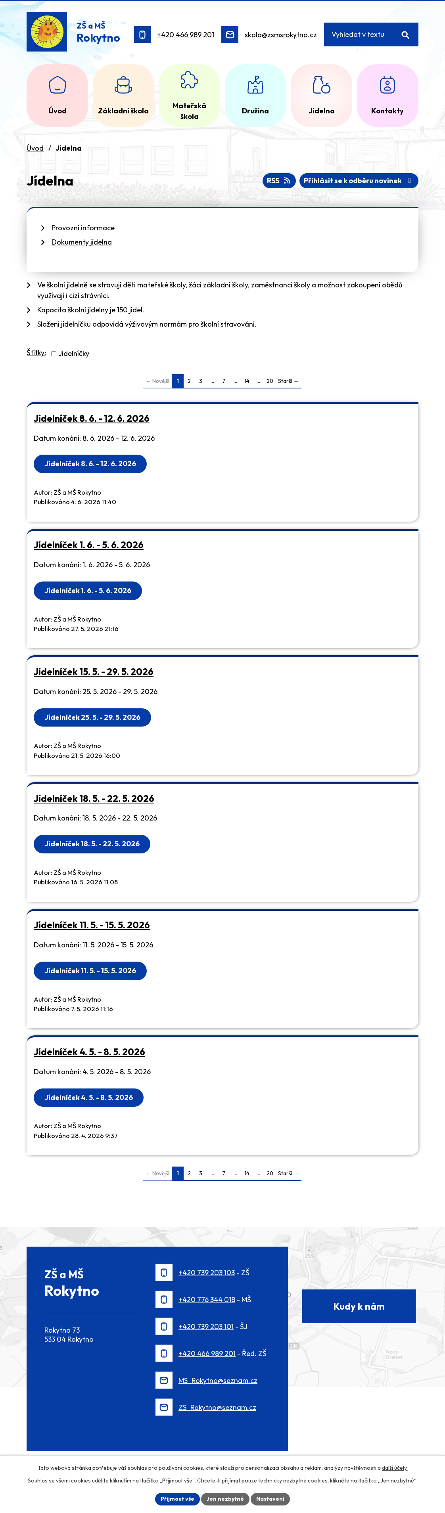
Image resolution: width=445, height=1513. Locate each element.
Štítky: (36, 352)
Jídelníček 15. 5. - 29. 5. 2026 (93, 671)
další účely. (395, 1467)
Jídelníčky (73, 353)
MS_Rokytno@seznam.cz (217, 1380)
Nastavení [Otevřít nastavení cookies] (270, 1498)
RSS (279, 180)
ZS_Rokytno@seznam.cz (217, 1407)
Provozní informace (83, 227)
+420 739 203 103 (206, 1272)
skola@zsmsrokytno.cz (281, 34)
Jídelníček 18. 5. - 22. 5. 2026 (94, 798)
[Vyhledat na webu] (371, 34)
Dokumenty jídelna (82, 242)
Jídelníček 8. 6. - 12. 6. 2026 (92, 418)
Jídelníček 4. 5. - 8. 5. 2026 (89, 1052)
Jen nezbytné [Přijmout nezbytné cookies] (225, 1498)
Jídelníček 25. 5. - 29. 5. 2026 (92, 717)
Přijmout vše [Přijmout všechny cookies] (177, 1498)
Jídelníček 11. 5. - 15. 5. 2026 (92, 925)
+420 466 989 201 (185, 34)
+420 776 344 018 (206, 1299)
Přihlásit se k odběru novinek (359, 180)
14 (246, 380)
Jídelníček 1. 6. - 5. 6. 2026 (89, 545)
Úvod (35, 148)
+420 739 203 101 (206, 1326)
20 (270, 380)
